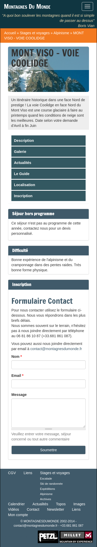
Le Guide (21, 174)
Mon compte (18, 515)
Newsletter (55, 509)
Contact (33, 509)
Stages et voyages (35, 33)
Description (24, 140)
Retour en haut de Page (20, 537)
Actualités (22, 163)
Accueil (10, 33)
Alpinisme (61, 33)
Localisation (24, 185)
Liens (28, 473)
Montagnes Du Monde (27, 6)
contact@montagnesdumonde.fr (56, 349)
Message (19, 395)
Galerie (20, 152)
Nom (16, 356)
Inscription (23, 196)
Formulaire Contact (42, 300)
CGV (12, 473)
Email (17, 376)
